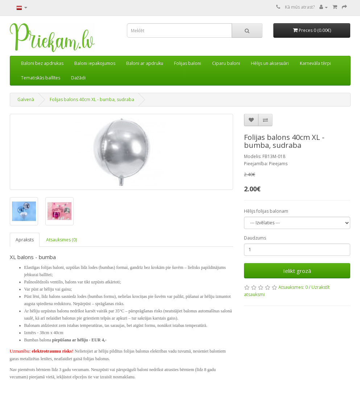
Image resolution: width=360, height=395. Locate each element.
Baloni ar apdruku (144, 63)
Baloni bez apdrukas (42, 63)
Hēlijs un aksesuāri (270, 63)
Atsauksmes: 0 (293, 287)
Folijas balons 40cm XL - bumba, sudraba (92, 99)
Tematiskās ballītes (40, 78)
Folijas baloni (187, 63)
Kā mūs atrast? (300, 7)
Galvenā (25, 99)
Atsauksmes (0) (61, 240)
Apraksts (25, 240)
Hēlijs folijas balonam (266, 211)
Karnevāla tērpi (315, 63)
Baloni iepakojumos (94, 63)
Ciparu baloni (226, 63)
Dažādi (78, 78)
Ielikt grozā (297, 270)
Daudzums (255, 238)
